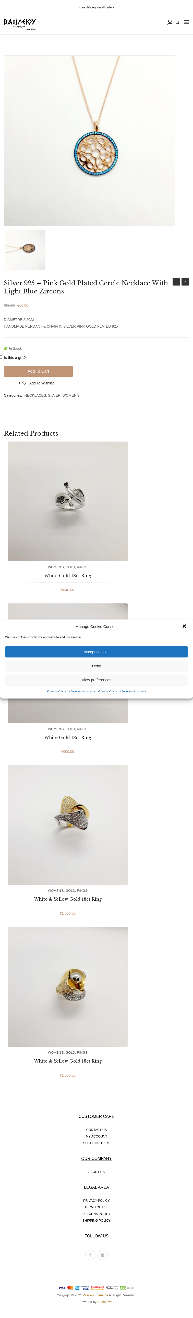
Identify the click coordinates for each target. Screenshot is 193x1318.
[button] (185, 627)
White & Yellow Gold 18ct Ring (68, 899)
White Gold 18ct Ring (67, 575)
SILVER (54, 395)
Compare (11, 385)
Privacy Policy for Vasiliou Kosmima (71, 691)
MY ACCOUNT (96, 1136)
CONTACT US (96, 1130)
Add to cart (38, 371)
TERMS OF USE (96, 1207)
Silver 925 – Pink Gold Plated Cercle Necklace (176, 282)
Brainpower (105, 1302)
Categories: (13, 395)
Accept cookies (97, 652)
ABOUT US (96, 1172)
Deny (96, 666)
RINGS (82, 567)
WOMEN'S (71, 395)
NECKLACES (35, 395)
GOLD (70, 567)
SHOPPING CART (96, 1143)
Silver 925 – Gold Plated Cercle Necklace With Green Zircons (185, 282)
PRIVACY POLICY (96, 1201)
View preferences (96, 680)
